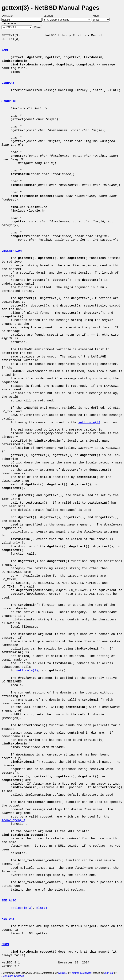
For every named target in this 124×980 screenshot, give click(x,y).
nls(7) (41, 908)
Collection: (9, 23)
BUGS (5, 944)
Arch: (98, 16)
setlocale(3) (89, 422)
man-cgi (108, 972)
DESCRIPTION (12, 251)
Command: (8, 16)
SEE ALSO (9, 901)
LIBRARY (8, 83)
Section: (49, 16)
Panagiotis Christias (13, 975)
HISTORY (8, 919)
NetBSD (62, 972)
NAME (5, 50)
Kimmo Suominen (81, 972)
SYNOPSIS (9, 101)
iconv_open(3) (13, 820)
